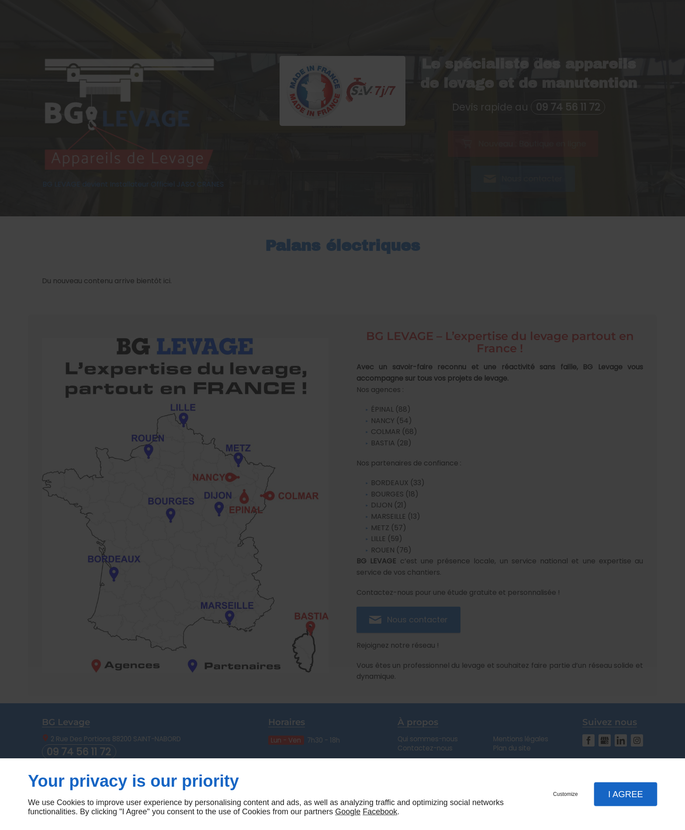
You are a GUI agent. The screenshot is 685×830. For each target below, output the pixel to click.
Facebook (380, 811)
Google (347, 811)
